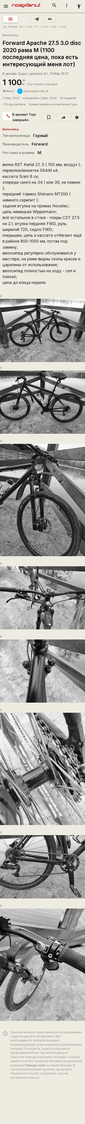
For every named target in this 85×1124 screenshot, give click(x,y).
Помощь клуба (35, 1065)
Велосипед (10, 35)
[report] (77, 117)
